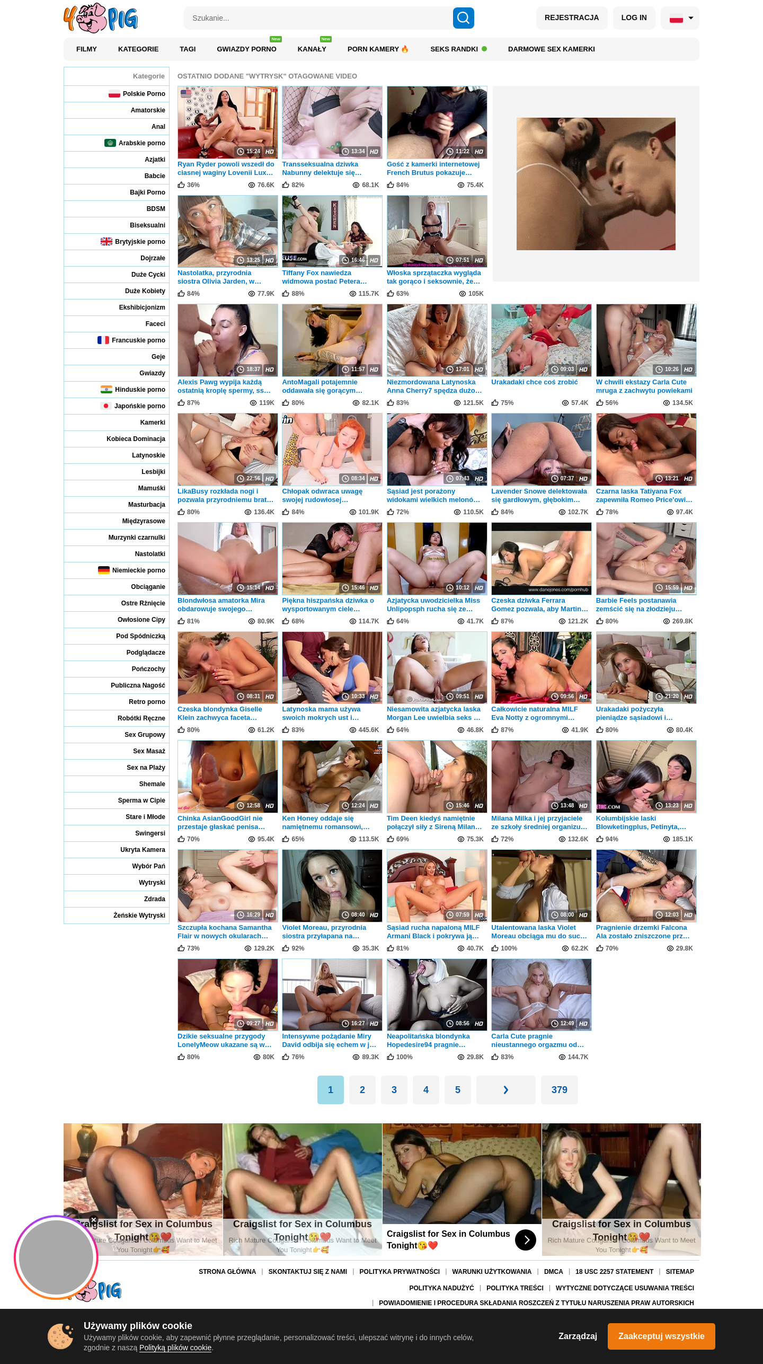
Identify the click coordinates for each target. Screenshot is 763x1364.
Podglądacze (138, 652)
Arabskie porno (134, 143)
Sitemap (680, 1272)
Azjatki (147, 159)
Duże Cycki (141, 274)
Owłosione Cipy (134, 619)
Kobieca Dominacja (128, 439)
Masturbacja (139, 504)
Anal (151, 126)
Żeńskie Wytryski (132, 915)
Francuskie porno (131, 340)
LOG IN (634, 17)
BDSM (148, 209)
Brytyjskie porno (133, 241)
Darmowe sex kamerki (551, 49)
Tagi (188, 49)
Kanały (315, 46)
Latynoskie (141, 455)
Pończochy (141, 669)
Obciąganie (141, 587)
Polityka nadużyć (442, 1288)
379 (559, 1090)
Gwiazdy (145, 373)
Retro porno (139, 702)
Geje (151, 356)
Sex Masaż (142, 751)
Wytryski (145, 882)
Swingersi (143, 833)
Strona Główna (227, 1272)
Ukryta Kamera (135, 849)
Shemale (145, 784)
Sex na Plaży (138, 767)
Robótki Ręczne (134, 718)
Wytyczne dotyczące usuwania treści (625, 1288)
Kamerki (145, 422)
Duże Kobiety (138, 291)
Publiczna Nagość (130, 685)
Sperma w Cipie (134, 800)
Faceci (148, 324)
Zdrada (147, 899)
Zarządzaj (577, 1336)
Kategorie (138, 49)
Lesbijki (146, 472)
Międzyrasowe (136, 521)
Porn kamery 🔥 (378, 49)
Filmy (86, 49)
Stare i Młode (138, 817)
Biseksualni (140, 225)
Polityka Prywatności (400, 1272)
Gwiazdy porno (249, 46)
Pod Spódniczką (133, 636)
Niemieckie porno (131, 570)
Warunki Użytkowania (492, 1272)
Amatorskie (141, 110)
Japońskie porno (132, 406)
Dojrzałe (145, 258)
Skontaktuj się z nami (308, 1272)
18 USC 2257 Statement (614, 1272)
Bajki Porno (140, 192)
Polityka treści (515, 1288)
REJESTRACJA (572, 17)
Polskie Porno (137, 94)
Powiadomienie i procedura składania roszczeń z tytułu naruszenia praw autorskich (536, 1303)
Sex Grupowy (137, 734)
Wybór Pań (141, 866)
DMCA (553, 1272)
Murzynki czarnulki (129, 537)
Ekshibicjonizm (135, 307)
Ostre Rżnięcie (136, 603)
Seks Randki (458, 49)
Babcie (147, 176)
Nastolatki (143, 554)
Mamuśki (144, 488)
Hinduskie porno (133, 389)
